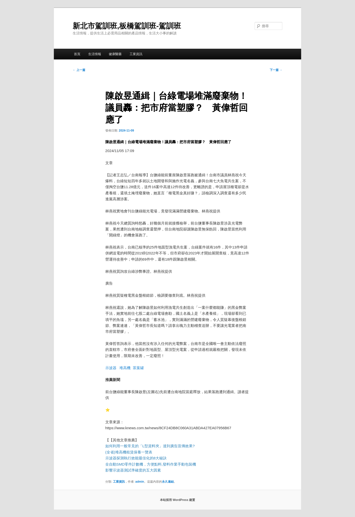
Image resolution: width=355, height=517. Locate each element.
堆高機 (125, 368)
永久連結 (168, 481)
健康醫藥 (115, 54)
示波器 (110, 368)
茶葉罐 (138, 368)
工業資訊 (136, 54)
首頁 (77, 54)
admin (139, 481)
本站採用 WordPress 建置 (177, 500)
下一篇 (276, 70)
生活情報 (94, 54)
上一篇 (79, 70)
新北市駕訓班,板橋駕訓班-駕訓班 (127, 26)
